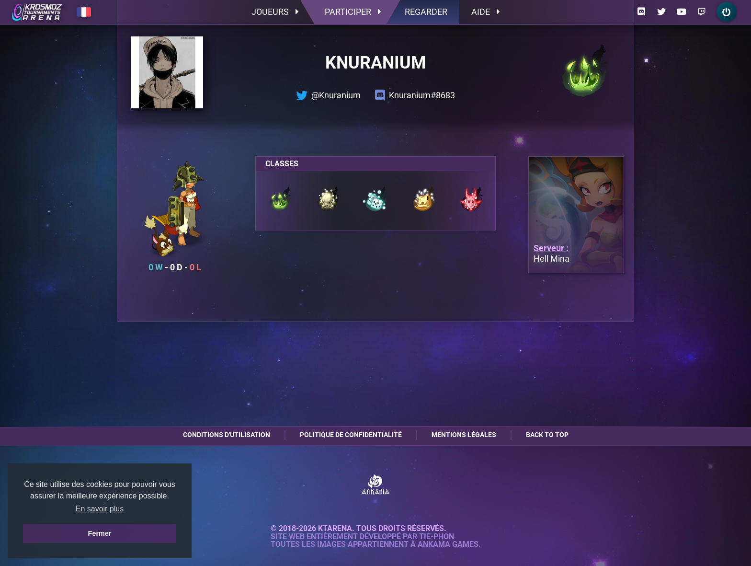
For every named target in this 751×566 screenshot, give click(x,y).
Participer (353, 12)
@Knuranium (328, 95)
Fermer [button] (100, 533)
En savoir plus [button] (100, 509)
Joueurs (274, 12)
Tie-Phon (436, 537)
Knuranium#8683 (415, 95)
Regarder (426, 12)
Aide (485, 12)
